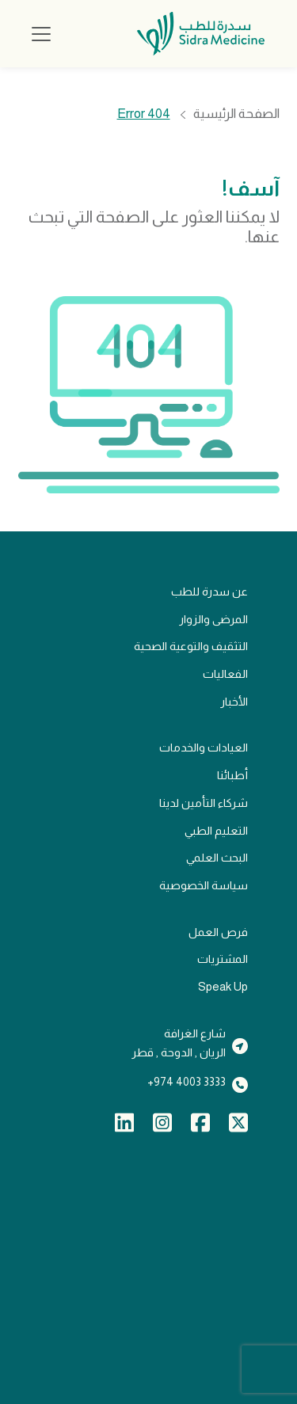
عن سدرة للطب (209, 591)
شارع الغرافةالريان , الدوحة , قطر (178, 1043)
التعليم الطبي (216, 830)
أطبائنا (232, 775)
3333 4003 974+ (186, 1081)
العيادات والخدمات (203, 747)
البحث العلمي (217, 857)
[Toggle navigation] (41, 34)
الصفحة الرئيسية (236, 114)
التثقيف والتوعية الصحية (191, 646)
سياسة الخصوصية (203, 885)
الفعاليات (225, 674)
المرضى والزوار (213, 619)
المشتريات (222, 959)
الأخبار (234, 701)
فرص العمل (218, 932)
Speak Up (223, 986)
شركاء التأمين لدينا (203, 803)
